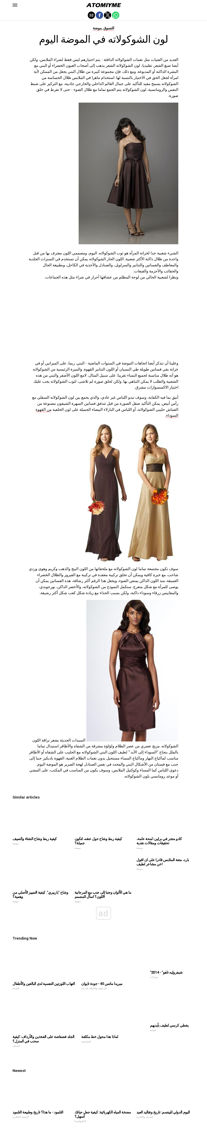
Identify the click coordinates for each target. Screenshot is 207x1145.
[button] (15, 5)
